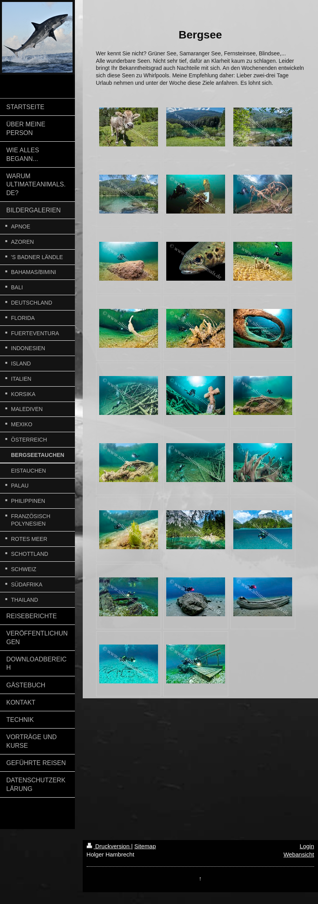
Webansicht (298, 854)
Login (307, 846)
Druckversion (109, 846)
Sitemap (145, 846)
